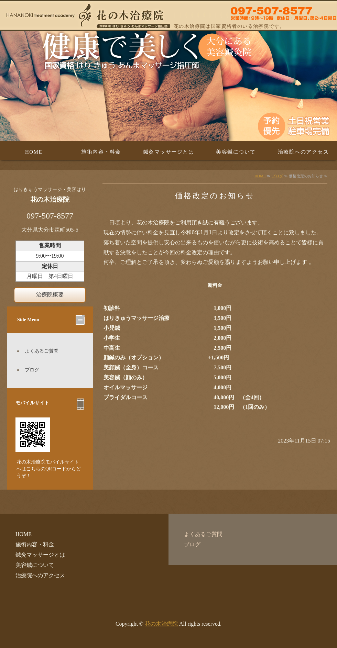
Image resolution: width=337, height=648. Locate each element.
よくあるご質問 (41, 351)
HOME (33, 152)
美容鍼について (236, 152)
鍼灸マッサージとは (168, 152)
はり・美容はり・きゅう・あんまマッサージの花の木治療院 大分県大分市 (168, 15)
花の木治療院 (161, 624)
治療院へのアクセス (303, 152)
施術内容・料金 (101, 152)
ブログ (277, 176)
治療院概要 (50, 295)
